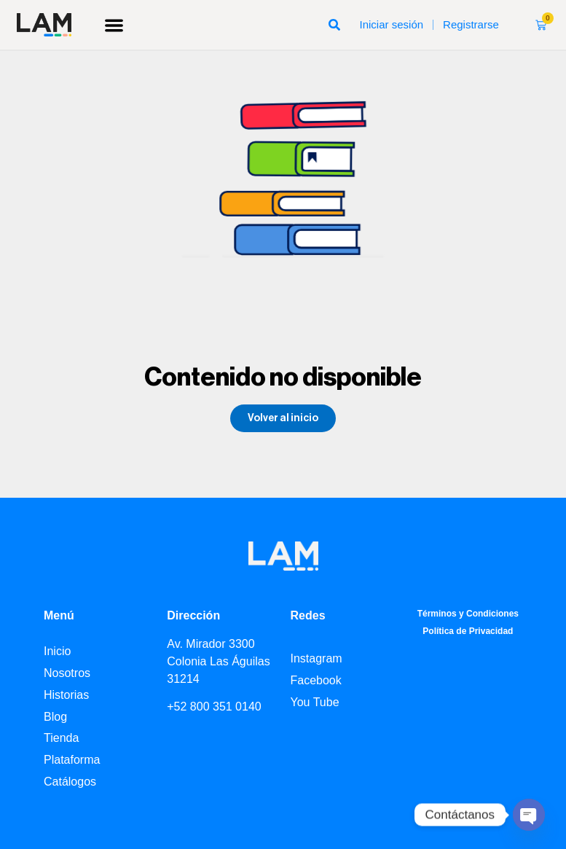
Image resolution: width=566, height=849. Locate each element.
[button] (115, 25)
